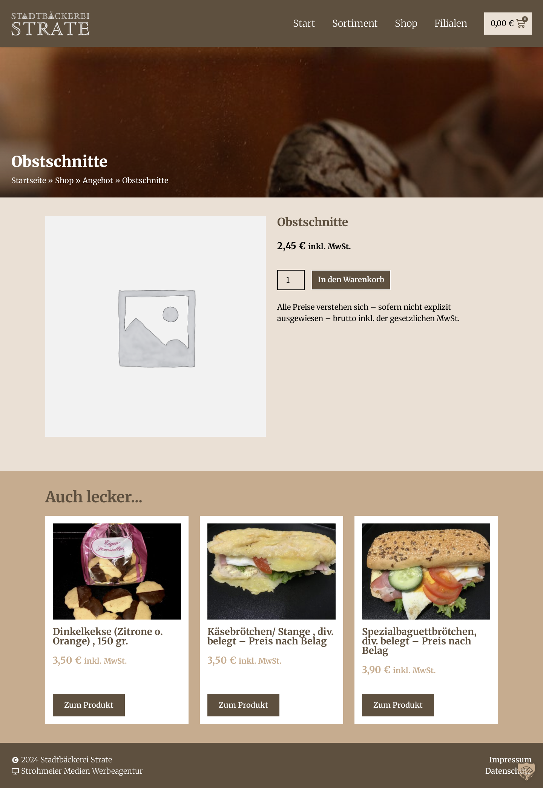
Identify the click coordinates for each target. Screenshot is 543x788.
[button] (526, 771)
